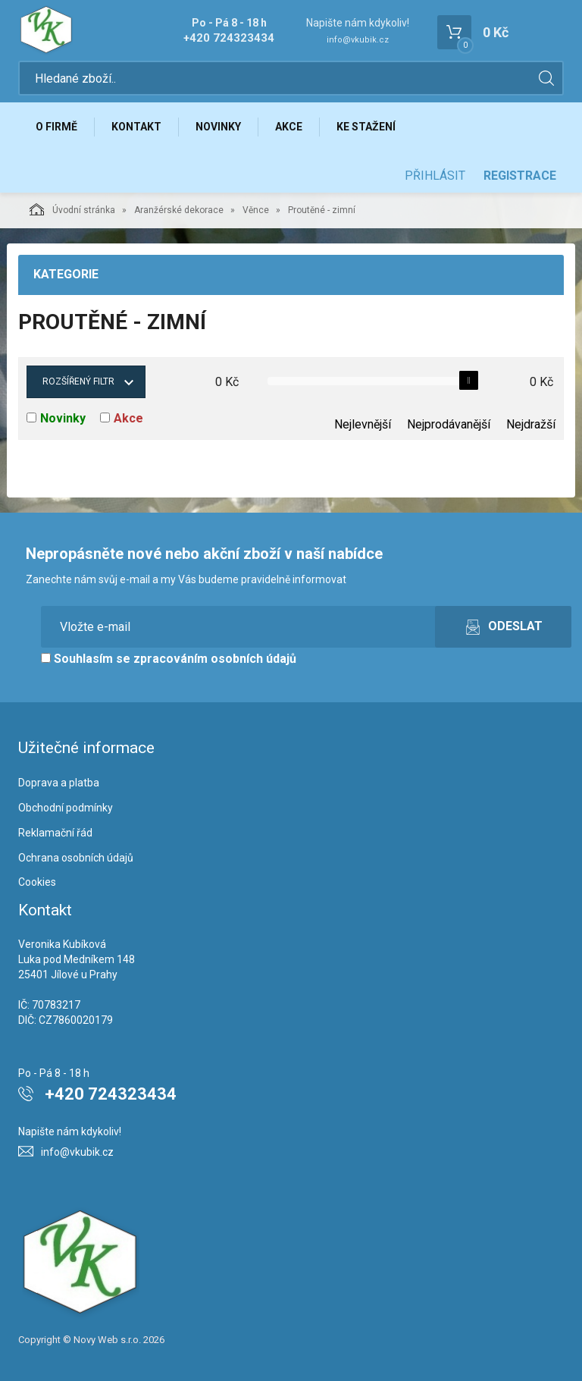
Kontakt (136, 127)
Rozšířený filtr (78, 381)
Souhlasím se (168, 658)
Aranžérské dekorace (179, 210)
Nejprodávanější (448, 424)
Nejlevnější (362, 424)
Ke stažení (366, 127)
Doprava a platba (58, 783)
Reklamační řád (55, 833)
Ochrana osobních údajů (75, 858)
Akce (288, 127)
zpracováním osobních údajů (214, 658)
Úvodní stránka (72, 209)
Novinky (218, 127)
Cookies (37, 882)
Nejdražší (530, 424)
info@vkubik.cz (358, 40)
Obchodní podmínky (65, 808)
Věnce (255, 210)
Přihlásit (435, 175)
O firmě (56, 127)
